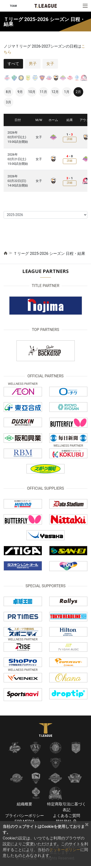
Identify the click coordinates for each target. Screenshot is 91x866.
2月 (78, 92)
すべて (13, 63)
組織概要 (24, 804)
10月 (31, 92)
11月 (43, 92)
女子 (50, 63)
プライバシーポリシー (24, 815)
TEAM (13, 5)
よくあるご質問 (66, 815)
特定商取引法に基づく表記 (66, 807)
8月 (8, 92)
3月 (8, 102)
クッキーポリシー (64, 849)
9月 (20, 92)
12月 (55, 92)
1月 (66, 92)
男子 (33, 63)
